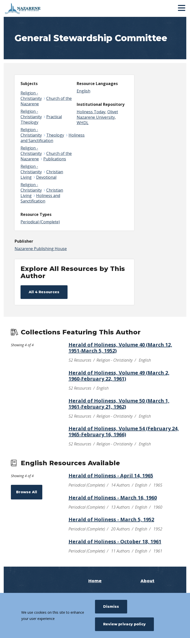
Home (95, 581)
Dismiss (111, 606)
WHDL (83, 122)
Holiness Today (91, 112)
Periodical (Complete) (40, 222)
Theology (55, 135)
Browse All (26, 492)
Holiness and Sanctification (53, 137)
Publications (54, 159)
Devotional (46, 177)
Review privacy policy (124, 624)
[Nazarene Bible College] (41, 8)
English (83, 91)
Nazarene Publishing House (41, 248)
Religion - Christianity (31, 95)
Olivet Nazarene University (97, 114)
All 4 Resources (44, 292)
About (147, 581)
